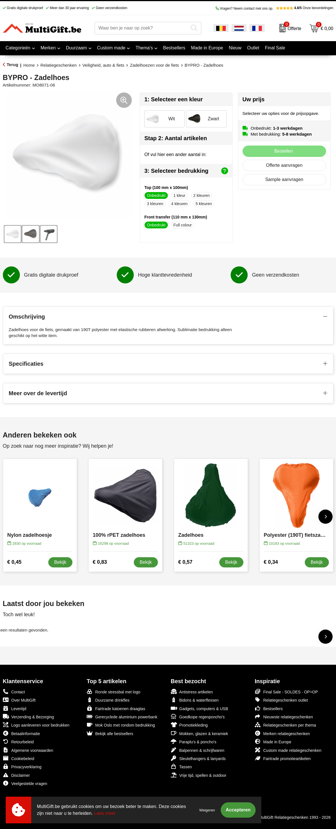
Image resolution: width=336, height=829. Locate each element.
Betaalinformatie (21, 733)
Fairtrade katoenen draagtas (116, 708)
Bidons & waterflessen (195, 699)
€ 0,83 (100, 562)
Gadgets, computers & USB (199, 708)
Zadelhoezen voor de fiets (154, 65)
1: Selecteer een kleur (173, 99)
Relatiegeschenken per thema (285, 724)
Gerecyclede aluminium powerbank (122, 716)
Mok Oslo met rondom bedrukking (121, 724)
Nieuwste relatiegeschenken (284, 716)
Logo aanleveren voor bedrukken (36, 724)
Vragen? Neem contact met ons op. (245, 8)
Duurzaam (76, 47)
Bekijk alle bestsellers (110, 733)
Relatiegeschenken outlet (281, 699)
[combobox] (141, 28)
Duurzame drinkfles (108, 699)
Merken (48, 47)
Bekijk (60, 562)
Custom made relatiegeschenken (288, 750)
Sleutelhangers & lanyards (198, 758)
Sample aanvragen (284, 179)
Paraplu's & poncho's (193, 741)
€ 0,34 (271, 562)
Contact (14, 691)
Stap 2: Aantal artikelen (175, 138)
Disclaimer (16, 775)
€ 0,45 (14, 562)
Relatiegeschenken (58, 65)
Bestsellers (269, 708)
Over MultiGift (19, 699)
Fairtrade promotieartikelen (283, 758)
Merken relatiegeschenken (282, 733)
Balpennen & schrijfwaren (197, 750)
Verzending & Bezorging (28, 716)
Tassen (181, 766)
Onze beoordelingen (304, 8)
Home (29, 65)
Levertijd (14, 708)
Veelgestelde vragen (25, 783)
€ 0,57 (185, 562)
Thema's (144, 47)
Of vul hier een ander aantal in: (175, 154)
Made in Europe (273, 741)
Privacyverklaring (22, 766)
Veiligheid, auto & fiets (103, 65)
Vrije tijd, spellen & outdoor (198, 775)
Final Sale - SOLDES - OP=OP (286, 691)
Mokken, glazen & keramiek (199, 733)
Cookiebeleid (18, 758)
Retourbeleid (18, 741)
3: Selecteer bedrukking (186, 170)
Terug (12, 64)
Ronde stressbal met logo (113, 691)
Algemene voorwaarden (28, 750)
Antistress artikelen (192, 691)
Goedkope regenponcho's (198, 716)
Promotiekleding (189, 724)
